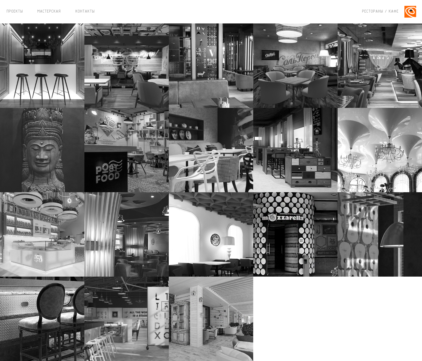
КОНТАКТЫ (85, 11)
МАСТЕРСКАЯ (49, 11)
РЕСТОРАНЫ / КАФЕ (380, 11)
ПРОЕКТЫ (14, 11)
